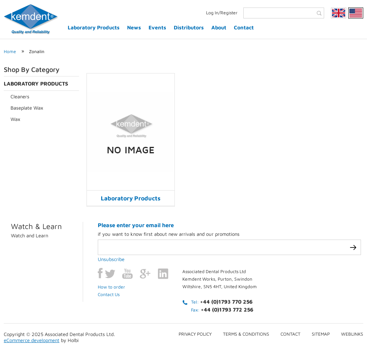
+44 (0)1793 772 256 (227, 309)
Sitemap (321, 334)
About (218, 27)
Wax (15, 119)
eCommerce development (31, 340)
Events (157, 27)
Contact (244, 27)
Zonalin (36, 51)
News (134, 27)
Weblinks (352, 334)
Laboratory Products (94, 27)
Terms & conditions (246, 334)
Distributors (189, 27)
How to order (111, 287)
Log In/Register (222, 12)
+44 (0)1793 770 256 (226, 301)
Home (10, 51)
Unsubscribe (111, 259)
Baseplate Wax (27, 108)
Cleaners (20, 96)
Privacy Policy (195, 334)
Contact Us (109, 294)
